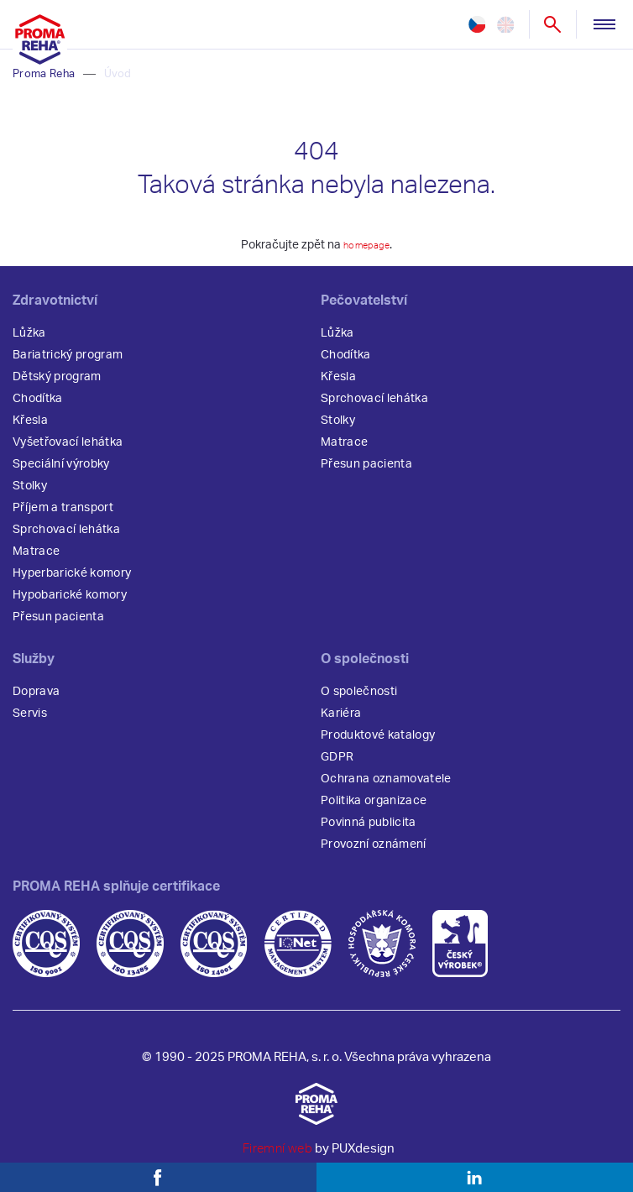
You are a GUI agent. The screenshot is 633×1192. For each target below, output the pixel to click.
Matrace (36, 559)
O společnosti (359, 699)
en (502, 25)
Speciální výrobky (61, 472)
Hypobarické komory (70, 603)
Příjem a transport (63, 515)
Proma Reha (44, 81)
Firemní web (277, 1156)
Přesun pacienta (58, 624)
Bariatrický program (68, 363)
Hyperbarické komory (72, 581)
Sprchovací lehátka (66, 537)
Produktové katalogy (378, 743)
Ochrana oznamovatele (386, 786)
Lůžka (29, 341)
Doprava (36, 699)
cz (476, 25)
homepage (366, 253)
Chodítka (38, 406)
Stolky (30, 493)
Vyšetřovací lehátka (68, 450)
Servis (30, 721)
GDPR (337, 765)
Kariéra (341, 721)
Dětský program (57, 384)
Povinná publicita (368, 830)
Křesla (30, 428)
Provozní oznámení (373, 852)
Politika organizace (373, 808)
